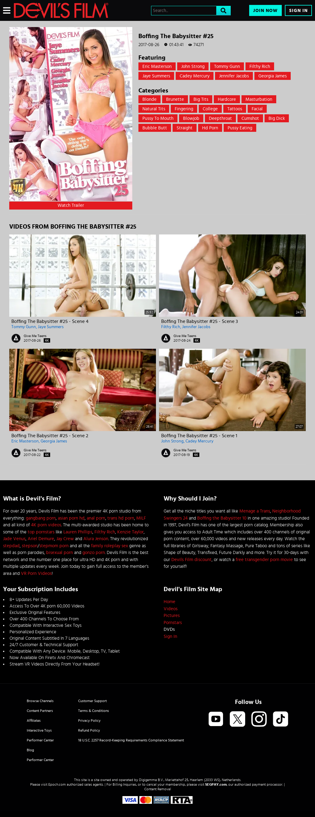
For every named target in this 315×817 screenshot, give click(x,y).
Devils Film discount (191, 559)
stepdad (11, 546)
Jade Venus (14, 538)
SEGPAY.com (216, 784)
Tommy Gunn (227, 66)
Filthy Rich (259, 66)
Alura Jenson (95, 538)
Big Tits (200, 99)
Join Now (265, 10)
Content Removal (157, 789)
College (210, 109)
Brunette (175, 99)
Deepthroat (220, 118)
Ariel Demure (41, 538)
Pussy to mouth (157, 118)
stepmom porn (54, 546)
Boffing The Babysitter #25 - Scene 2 (49, 435)
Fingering (184, 109)
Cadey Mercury (194, 76)
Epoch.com (57, 784)
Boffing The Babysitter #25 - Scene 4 (50, 321)
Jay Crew (65, 538)
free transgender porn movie (264, 559)
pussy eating (240, 128)
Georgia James (272, 76)
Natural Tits (153, 109)
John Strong (193, 66)
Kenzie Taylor (130, 532)
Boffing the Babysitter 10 (221, 518)
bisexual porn (59, 552)
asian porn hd (71, 518)
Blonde (149, 99)
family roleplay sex (109, 546)
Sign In (298, 10)
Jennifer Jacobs (234, 76)
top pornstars (41, 532)
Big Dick (277, 118)
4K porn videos (46, 525)
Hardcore (227, 99)
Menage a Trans (254, 511)
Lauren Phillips (77, 532)
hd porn (210, 128)
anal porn (96, 518)
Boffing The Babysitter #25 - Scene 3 (199, 321)
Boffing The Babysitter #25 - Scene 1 (199, 435)
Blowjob (191, 118)
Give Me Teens (35, 336)
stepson (30, 546)
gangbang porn (41, 518)
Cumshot (250, 118)
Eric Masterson (157, 66)
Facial (257, 109)
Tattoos (234, 109)
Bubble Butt (154, 128)
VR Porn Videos (36, 573)
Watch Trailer (71, 205)
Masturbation (258, 99)
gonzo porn (93, 552)
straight (185, 128)
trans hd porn (120, 518)
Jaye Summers (156, 76)
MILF (141, 518)
